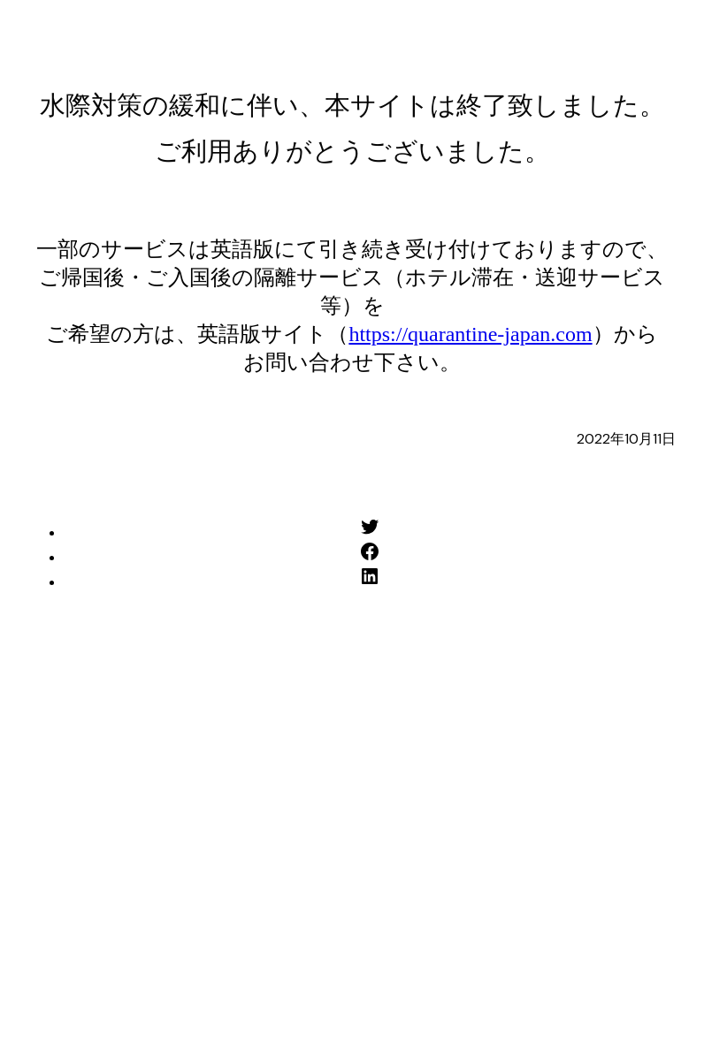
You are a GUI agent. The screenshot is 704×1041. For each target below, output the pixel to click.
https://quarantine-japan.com (470, 334)
